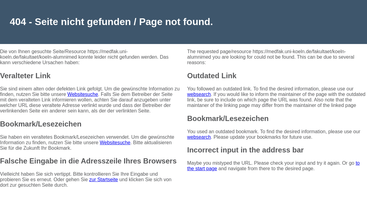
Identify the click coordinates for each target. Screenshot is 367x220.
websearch (199, 94)
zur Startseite (103, 179)
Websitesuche (83, 94)
